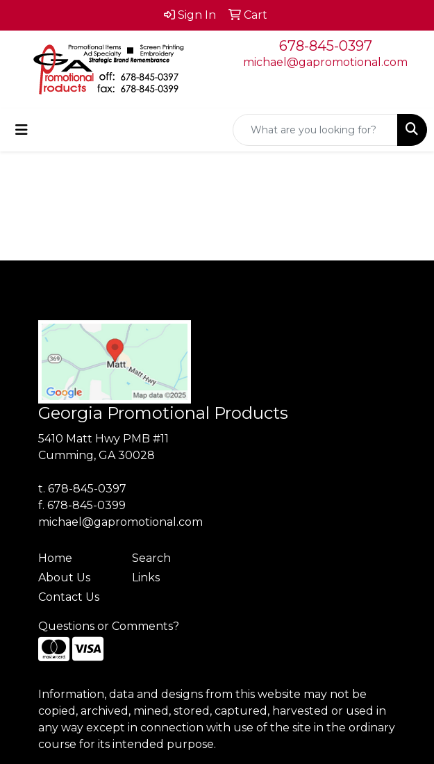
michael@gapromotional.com (325, 62)
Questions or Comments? (108, 626)
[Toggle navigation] (21, 130)
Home (55, 558)
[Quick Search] (315, 130)
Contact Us (68, 597)
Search (151, 558)
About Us (64, 577)
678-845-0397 (325, 46)
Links (146, 577)
